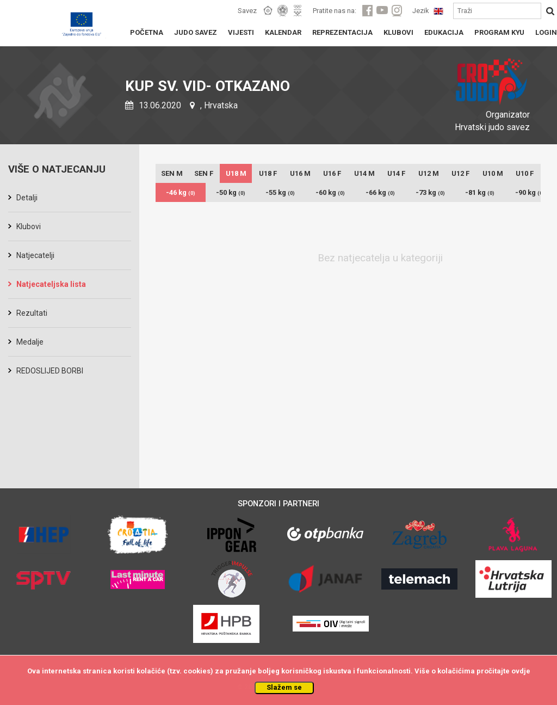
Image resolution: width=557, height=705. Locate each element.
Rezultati (31, 313)
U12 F (460, 173)
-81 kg (479, 192)
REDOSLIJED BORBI (49, 370)
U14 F (396, 173)
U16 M (300, 173)
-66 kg (380, 192)
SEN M (172, 173)
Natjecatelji (35, 255)
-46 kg (180, 192)
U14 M (364, 173)
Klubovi (28, 226)
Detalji (27, 197)
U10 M (492, 173)
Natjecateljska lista (51, 284)
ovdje (520, 671)
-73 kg (430, 192)
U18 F (268, 173)
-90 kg (529, 192)
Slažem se (284, 687)
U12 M (428, 173)
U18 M (236, 173)
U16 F (332, 173)
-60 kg (330, 192)
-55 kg (280, 192)
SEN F (203, 173)
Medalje (30, 342)
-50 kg (230, 192)
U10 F (525, 173)
